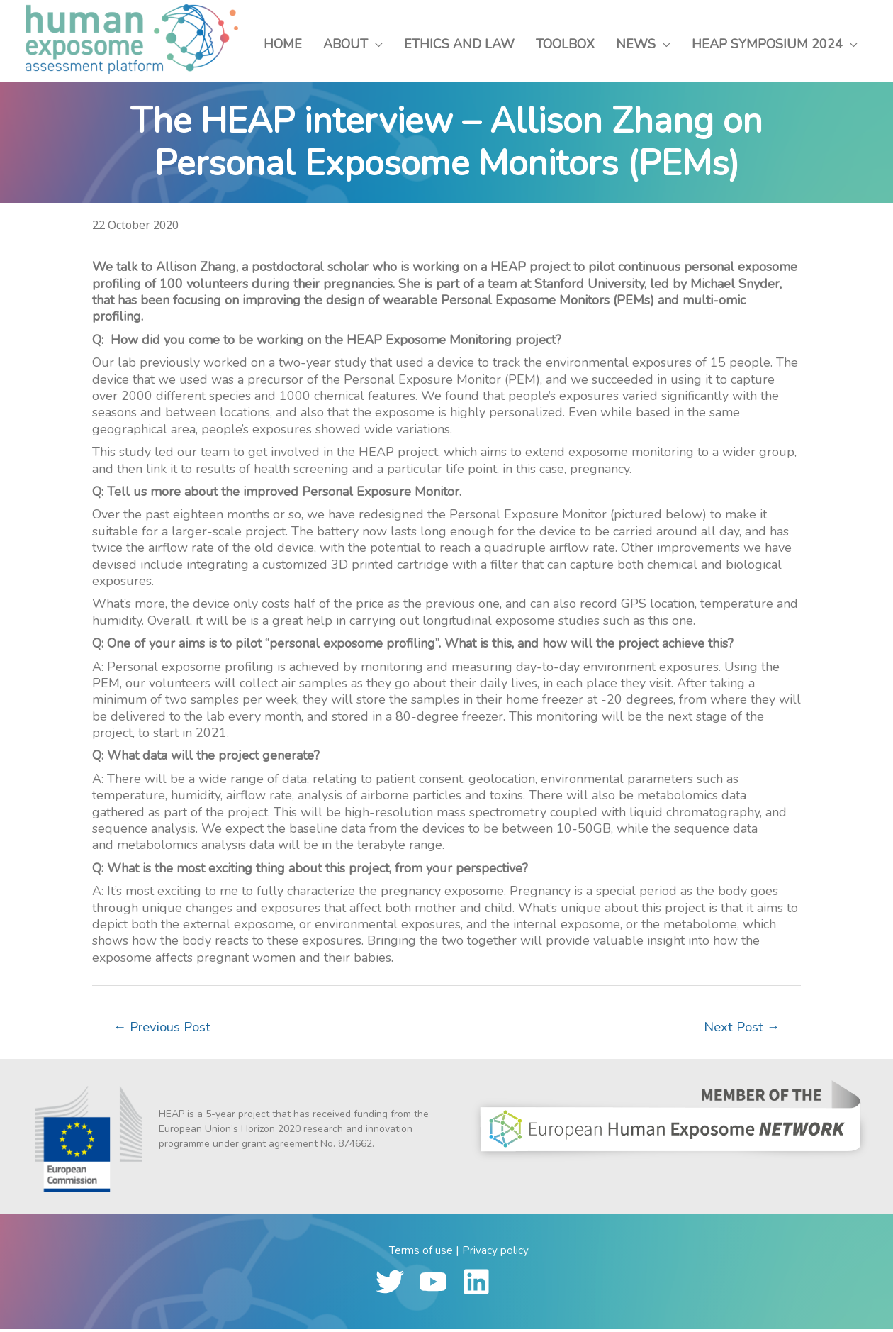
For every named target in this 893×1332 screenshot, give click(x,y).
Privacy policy (495, 1253)
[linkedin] (482, 1284)
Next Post (739, 1028)
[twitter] (396, 1284)
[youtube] (439, 1284)
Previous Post (164, 1028)
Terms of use (421, 1253)
